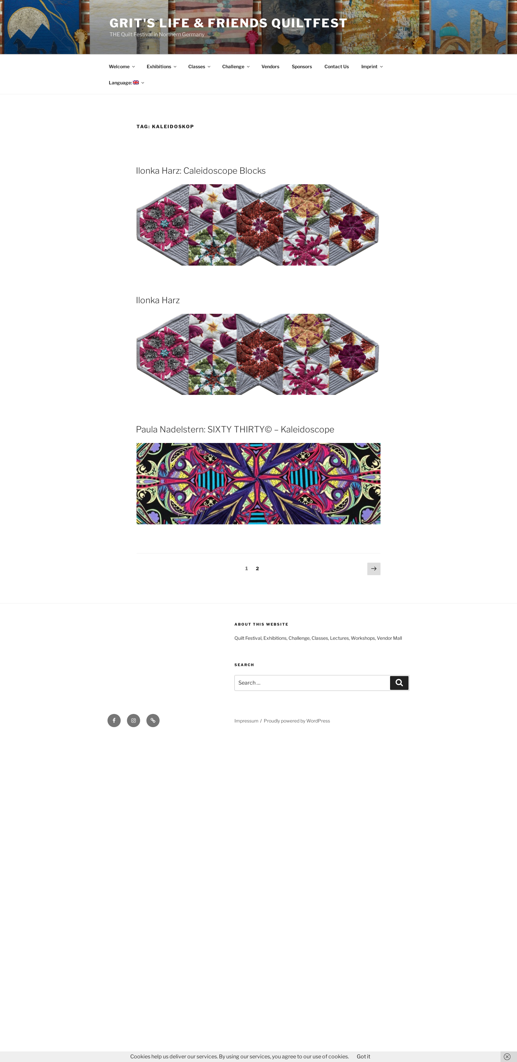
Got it (363, 1056)
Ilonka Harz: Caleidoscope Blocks (201, 170)
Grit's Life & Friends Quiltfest (228, 23)
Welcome (122, 66)
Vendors (270, 66)
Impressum (246, 720)
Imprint (372, 66)
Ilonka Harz (158, 300)
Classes (199, 66)
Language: (127, 82)
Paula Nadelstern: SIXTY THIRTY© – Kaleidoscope (235, 429)
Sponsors (302, 66)
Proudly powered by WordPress (297, 720)
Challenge (236, 66)
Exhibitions (162, 66)
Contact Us (336, 66)
